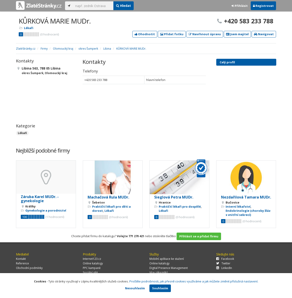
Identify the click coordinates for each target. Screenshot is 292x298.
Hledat (123, 5)
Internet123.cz (92, 259)
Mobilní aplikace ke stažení (166, 259)
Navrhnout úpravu (205, 34)
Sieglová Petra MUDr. (173, 197)
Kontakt (21, 259)
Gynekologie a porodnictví (45, 210)
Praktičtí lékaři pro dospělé (180, 206)
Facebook (225, 259)
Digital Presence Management (168, 268)
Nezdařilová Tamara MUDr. (246, 197)
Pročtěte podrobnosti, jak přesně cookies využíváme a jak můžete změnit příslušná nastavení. (193, 281)
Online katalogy (93, 263)
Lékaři (28, 28)
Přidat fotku (171, 34)
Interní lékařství (238, 206)
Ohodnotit (145, 34)
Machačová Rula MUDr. (108, 197)
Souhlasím (160, 288)
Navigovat (264, 34)
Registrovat (263, 6)
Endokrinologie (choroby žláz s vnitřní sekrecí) (248, 213)
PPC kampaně (92, 268)
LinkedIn (224, 268)
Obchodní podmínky (29, 268)
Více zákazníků (158, 272)
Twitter (223, 263)
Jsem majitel (237, 34)
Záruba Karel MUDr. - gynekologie (40, 198)
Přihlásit (240, 6)
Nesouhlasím (135, 288)
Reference (22, 263)
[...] (93, 5)
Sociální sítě (90, 272)
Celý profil (227, 62)
